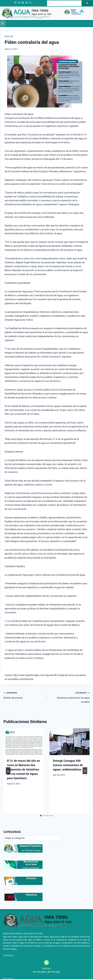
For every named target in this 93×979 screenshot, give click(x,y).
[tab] (41, 815)
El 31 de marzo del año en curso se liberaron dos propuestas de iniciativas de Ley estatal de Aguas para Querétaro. (23, 769)
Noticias (9, 36)
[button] (2, 23)
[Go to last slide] (8, 770)
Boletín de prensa (23, 695)
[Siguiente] (85, 770)
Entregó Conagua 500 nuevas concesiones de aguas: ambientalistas (68, 765)
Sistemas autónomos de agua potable (69, 697)
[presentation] (23, 741)
